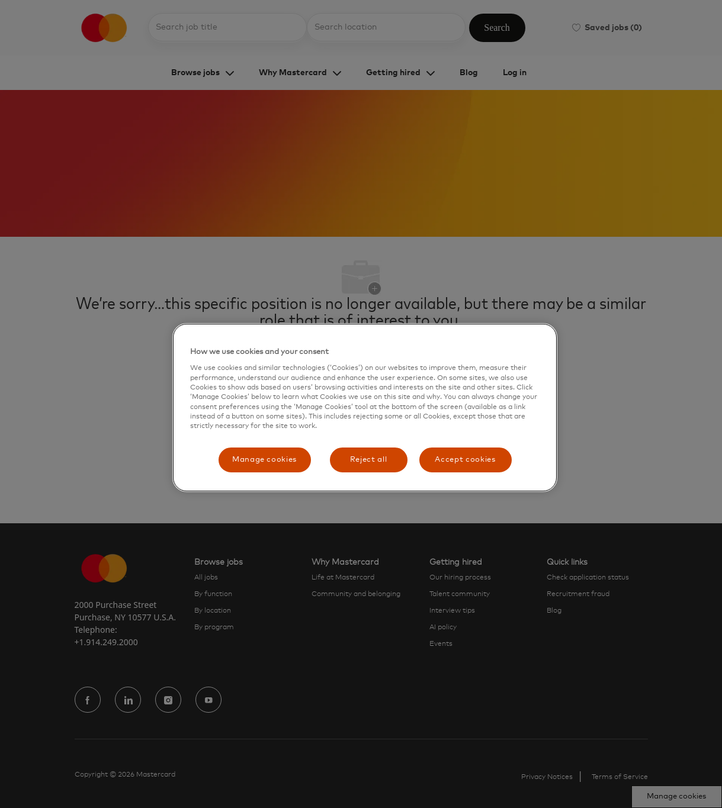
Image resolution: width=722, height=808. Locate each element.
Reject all (368, 459)
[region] (364, 407)
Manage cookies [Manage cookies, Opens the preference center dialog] (264, 459)
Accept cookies (465, 459)
